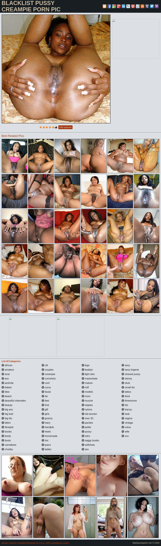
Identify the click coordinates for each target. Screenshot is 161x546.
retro (86, 436)
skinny (127, 378)
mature (87, 383)
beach (7, 396)
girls (46, 414)
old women (89, 414)
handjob (48, 427)
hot (45, 440)
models (87, 391)
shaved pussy (131, 374)
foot (45, 405)
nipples (87, 405)
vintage (127, 422)
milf (85, 387)
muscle (87, 400)
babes (7, 387)
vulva (126, 427)
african (7, 365)
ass (5, 378)
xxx (125, 436)
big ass (7, 409)
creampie (48, 374)
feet (45, 400)
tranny (127, 409)
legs (86, 365)
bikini (6, 422)
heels (46, 431)
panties (87, 422)
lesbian (87, 369)
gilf (45, 409)
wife (125, 431)
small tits (128, 387)
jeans (46, 445)
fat (45, 396)
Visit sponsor (65, 127)
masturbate (89, 378)
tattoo (126, 391)
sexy (126, 365)
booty (6, 436)
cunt (46, 383)
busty (6, 440)
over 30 (87, 418)
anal (6, 374)
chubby (7, 449)
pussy (86, 431)
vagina (127, 418)
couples (48, 369)
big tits (7, 418)
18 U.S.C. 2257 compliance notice (52, 543)
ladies (46, 449)
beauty (7, 405)
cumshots (49, 378)
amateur (8, 369)
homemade (50, 436)
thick (126, 396)
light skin (88, 374)
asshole (8, 383)
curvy (46, 387)
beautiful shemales (14, 400)
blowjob (7, 427)
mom (86, 396)
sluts (126, 383)
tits (125, 405)
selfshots (88, 445)
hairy (46, 422)
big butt (7, 414)
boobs (7, 431)
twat (125, 414)
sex (85, 449)
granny (47, 418)
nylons (87, 409)
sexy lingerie (130, 369)
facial (46, 391)
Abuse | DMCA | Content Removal (18, 543)
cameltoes (9, 445)
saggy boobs (90, 440)
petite (86, 427)
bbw (5, 391)
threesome (129, 400)
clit (45, 365)
